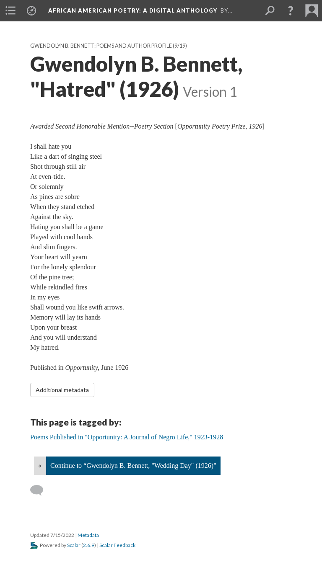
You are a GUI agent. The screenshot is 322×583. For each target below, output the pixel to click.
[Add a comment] (40, 490)
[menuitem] (10, 10)
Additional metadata (62, 389)
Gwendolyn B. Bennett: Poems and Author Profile (101, 46)
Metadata (88, 535)
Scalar (73, 545)
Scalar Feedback (117, 545)
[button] (290, 10)
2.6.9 (88, 545)
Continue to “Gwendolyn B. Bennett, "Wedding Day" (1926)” (133, 465)
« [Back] (40, 465)
